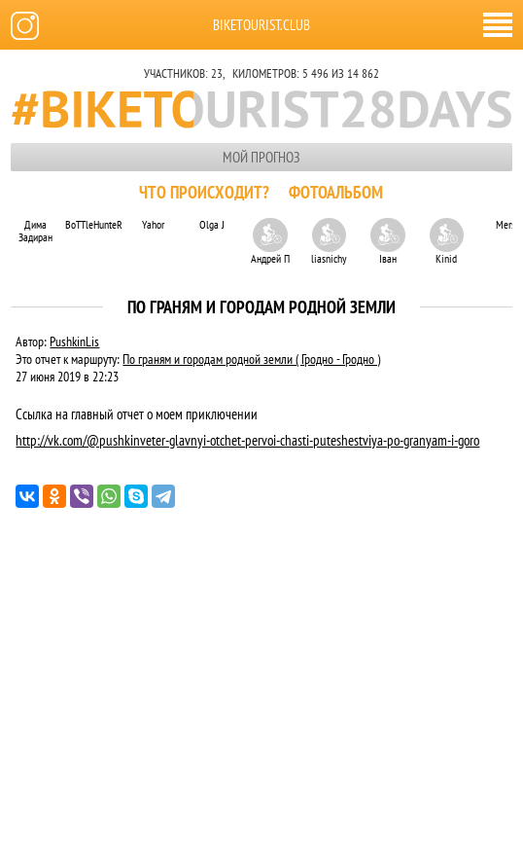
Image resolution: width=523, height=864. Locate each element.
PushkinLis (74, 341)
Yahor (153, 224)
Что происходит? (204, 192)
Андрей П (270, 241)
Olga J (212, 224)
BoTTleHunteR (94, 224)
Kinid (447, 241)
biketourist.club (261, 25)
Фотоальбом (336, 192)
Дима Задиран (35, 230)
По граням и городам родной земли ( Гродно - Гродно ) (251, 359)
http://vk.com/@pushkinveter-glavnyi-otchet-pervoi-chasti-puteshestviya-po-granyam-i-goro (247, 440)
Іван (387, 241)
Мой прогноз (261, 157)
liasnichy (329, 241)
